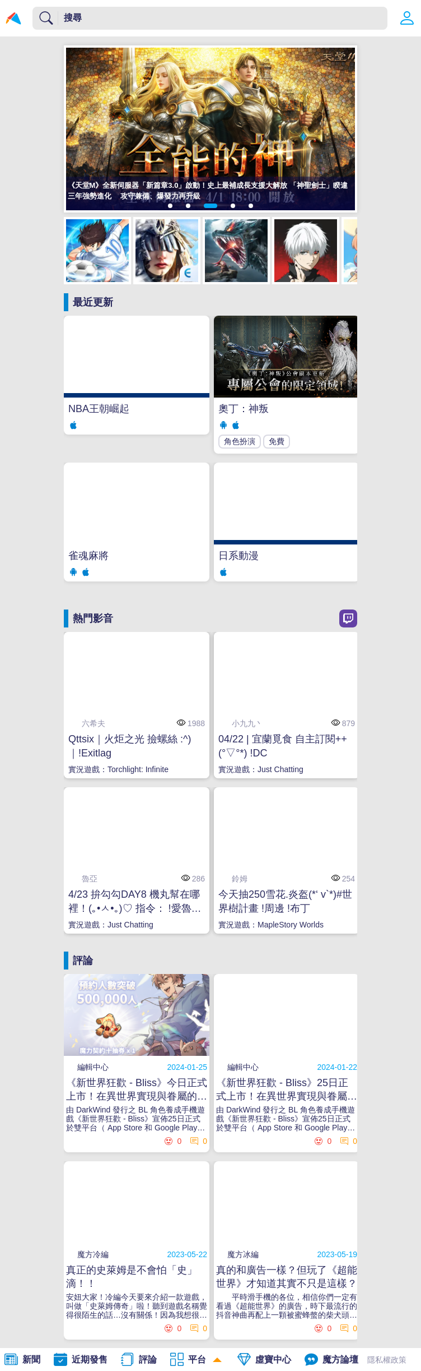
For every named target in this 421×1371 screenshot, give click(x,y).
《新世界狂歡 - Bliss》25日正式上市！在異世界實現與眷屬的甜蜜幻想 (286, 1090)
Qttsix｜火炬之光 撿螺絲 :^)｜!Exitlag (129, 746)
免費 (276, 441)
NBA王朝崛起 (98, 408)
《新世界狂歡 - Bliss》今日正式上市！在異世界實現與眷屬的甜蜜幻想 (136, 1090)
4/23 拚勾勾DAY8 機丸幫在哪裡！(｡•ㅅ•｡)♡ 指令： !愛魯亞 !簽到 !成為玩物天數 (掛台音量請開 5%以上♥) (136, 902)
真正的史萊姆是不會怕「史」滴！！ (131, 1276)
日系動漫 (238, 555)
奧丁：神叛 (243, 408)
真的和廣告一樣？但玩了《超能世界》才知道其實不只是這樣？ (286, 1276)
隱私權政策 (386, 1359)
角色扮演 (239, 441)
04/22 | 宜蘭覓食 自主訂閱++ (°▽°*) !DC (282, 746)
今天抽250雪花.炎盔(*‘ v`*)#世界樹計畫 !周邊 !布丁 (285, 901)
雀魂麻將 (88, 555)
